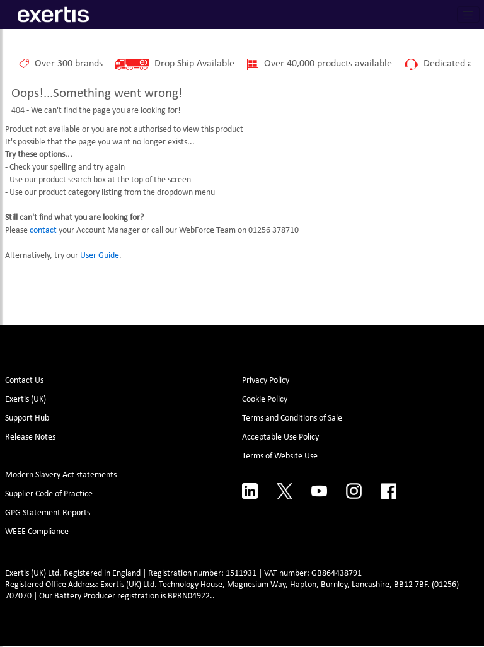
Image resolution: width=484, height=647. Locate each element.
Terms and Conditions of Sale (292, 418)
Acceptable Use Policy (280, 437)
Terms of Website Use (280, 456)
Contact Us (24, 380)
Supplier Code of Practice (49, 494)
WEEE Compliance (37, 532)
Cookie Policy (264, 399)
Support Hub (27, 418)
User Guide (99, 255)
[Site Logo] (53, 14)
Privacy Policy (265, 380)
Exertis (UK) (25, 399)
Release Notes (30, 437)
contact (43, 230)
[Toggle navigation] (468, 14)
